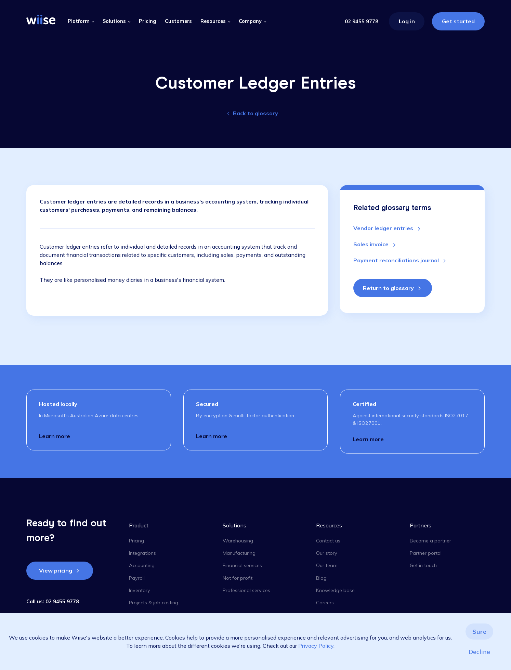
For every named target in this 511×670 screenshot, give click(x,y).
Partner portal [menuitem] (426, 553)
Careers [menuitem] (325, 603)
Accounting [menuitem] (142, 565)
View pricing (55, 570)
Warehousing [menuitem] (238, 541)
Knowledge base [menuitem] (335, 590)
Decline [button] (479, 652)
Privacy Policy (315, 645)
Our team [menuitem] (327, 565)
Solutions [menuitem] (234, 525)
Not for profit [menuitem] (237, 578)
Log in (407, 21)
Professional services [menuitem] (246, 590)
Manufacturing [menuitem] (239, 553)
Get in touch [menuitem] (423, 565)
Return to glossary (388, 288)
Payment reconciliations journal (396, 260)
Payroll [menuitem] (137, 578)
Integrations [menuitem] (142, 553)
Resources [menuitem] (329, 525)
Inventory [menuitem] (139, 590)
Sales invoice (371, 244)
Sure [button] (479, 631)
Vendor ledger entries (384, 228)
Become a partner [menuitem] (430, 541)
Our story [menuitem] (326, 553)
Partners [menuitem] (420, 525)
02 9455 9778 (361, 21)
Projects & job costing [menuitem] (153, 603)
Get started (458, 21)
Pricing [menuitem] (136, 541)
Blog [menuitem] (321, 578)
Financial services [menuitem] (242, 565)
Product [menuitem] (138, 525)
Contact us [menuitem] (328, 541)
